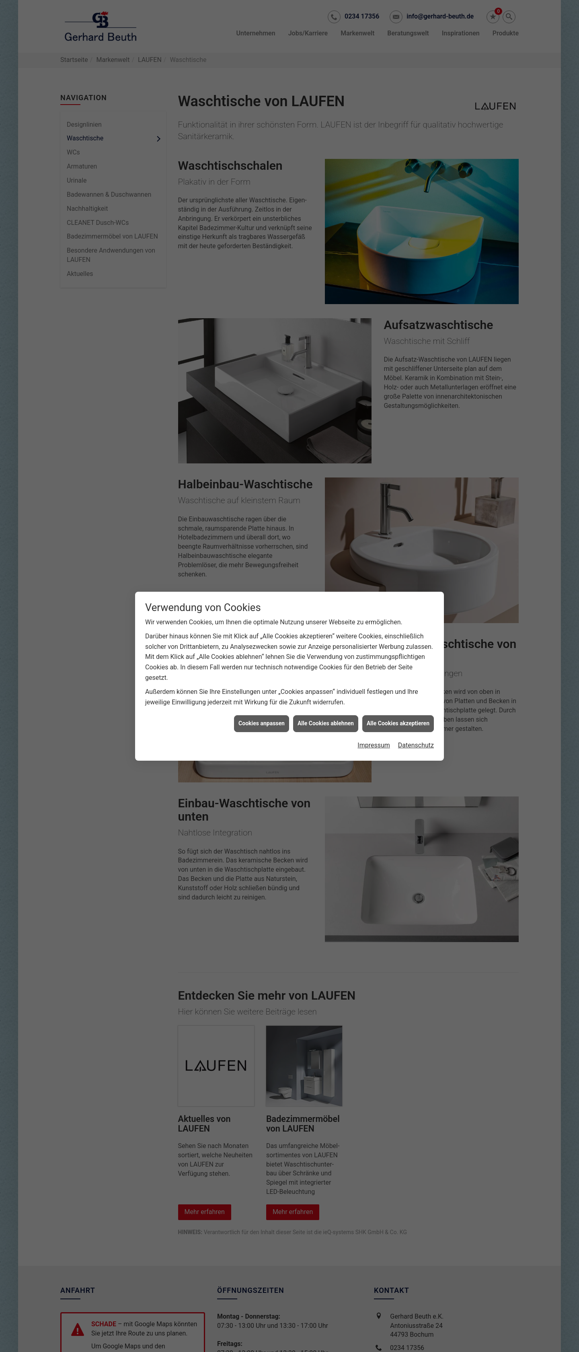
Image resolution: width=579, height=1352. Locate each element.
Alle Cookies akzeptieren (398, 702)
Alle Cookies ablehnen (326, 702)
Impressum (373, 724)
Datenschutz (416, 724)
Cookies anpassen (261, 702)
